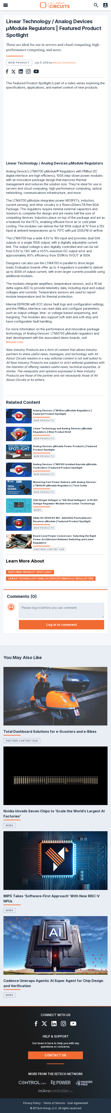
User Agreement (77, 1103)
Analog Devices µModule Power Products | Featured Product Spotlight (65, 448)
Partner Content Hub (49, 549)
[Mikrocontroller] (55, 1090)
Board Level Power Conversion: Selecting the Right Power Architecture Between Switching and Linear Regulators (64, 539)
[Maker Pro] (84, 1083)
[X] (44, 1023)
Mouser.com (14, 342)
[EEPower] (60, 1082)
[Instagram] (63, 1023)
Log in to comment (61, 625)
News (37, 510)
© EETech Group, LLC (43, 1108)
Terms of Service (54, 1103)
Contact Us (55, 1055)
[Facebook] (36, 1023)
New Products (44, 420)
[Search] (96, 5)
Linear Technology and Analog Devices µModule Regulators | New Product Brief (62, 430)
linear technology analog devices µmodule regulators (50, 578)
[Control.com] (32, 1082)
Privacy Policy (32, 1103)
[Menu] (5, 5)
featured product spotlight (30, 572)
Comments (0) (22, 596)
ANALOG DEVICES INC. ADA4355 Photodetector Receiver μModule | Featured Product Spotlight (62, 519)
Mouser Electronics (64, 62)
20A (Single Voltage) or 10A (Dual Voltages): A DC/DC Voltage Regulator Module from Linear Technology (65, 502)
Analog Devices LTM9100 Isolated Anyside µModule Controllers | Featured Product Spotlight (65, 466)
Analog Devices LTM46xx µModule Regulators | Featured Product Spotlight (62, 412)
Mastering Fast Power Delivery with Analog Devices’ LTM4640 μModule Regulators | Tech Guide (64, 484)
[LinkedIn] (54, 1023)
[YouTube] (73, 1024)
